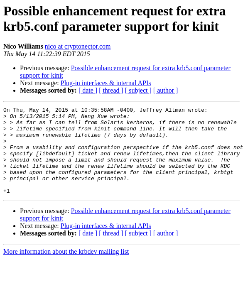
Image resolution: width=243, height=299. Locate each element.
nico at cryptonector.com (78, 46)
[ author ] (165, 90)
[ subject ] (138, 90)
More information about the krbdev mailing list (66, 268)
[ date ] (88, 90)
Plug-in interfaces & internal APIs (106, 82)
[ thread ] (111, 90)
